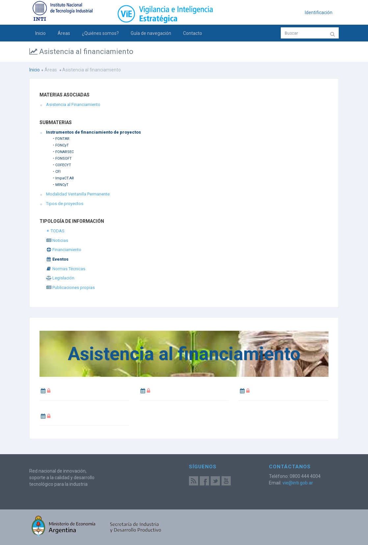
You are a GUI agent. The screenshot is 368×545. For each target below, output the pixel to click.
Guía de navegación (151, 33)
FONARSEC (64, 152)
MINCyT (61, 185)
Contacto (192, 33)
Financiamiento (63, 249)
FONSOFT (63, 158)
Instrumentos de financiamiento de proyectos (93, 132)
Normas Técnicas (65, 268)
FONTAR (62, 139)
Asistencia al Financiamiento (73, 104)
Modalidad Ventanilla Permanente (78, 194)
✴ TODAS (55, 230)
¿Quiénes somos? (100, 33)
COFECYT (63, 165)
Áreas (64, 33)
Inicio (40, 33)
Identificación (318, 12)
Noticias (57, 240)
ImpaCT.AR (64, 178)
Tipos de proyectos (64, 203)
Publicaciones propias (70, 287)
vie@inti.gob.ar (297, 482)
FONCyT (62, 145)
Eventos (57, 259)
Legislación (60, 277)
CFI (58, 171)
